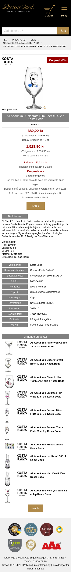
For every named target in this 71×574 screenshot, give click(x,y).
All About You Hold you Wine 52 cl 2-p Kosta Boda (48, 492)
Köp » (35, 205)
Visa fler (36, 508)
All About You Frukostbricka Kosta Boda (46, 446)
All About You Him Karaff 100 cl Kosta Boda (48, 475)
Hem (5, 40)
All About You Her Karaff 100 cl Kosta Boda (48, 458)
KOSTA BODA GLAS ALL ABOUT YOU (21, 43)
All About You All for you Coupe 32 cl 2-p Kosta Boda (48, 344)
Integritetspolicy (42, 565)
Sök (63, 30)
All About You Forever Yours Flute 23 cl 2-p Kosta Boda (46, 429)
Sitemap (39, 568)
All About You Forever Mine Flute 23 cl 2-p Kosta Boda (46, 412)
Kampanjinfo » (35, 171)
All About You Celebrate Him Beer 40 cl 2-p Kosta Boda (34, 46)
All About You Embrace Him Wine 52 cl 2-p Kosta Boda (46, 394)
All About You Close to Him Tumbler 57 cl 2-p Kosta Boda (47, 379)
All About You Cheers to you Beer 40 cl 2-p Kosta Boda (46, 361)
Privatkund (19, 40)
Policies (27, 565)
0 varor (49, 15)
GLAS (33, 40)
